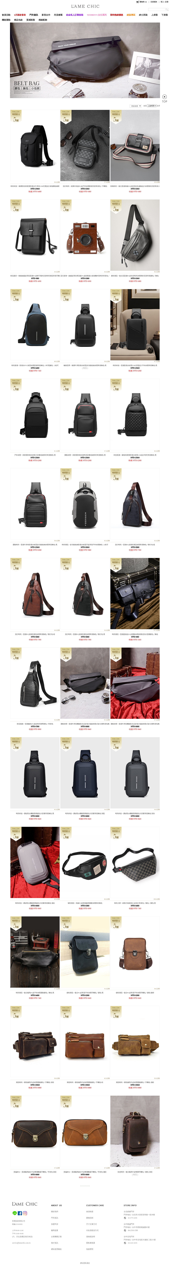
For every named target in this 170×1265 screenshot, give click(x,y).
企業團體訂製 (56, 1237)
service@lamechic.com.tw (21, 1243)
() (141, 2)
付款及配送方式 (92, 1230)
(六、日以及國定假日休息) (22, 1237)
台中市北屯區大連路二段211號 (144, 1240)
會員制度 (89, 1212)
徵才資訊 (54, 1243)
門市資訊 (54, 1218)
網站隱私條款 (85, 1263)
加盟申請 (54, 1224)
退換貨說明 (90, 1237)
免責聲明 (89, 1249)
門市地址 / (128, 1240)
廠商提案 (54, 1230)
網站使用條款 (56, 1249)
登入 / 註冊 (164, 2)
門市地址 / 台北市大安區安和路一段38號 (139, 1215)
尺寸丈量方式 (91, 1224)
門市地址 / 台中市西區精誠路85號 (137, 1227)
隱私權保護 (90, 1243)
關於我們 (54, 1212)
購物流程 (89, 1218)
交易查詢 (153, 2)
